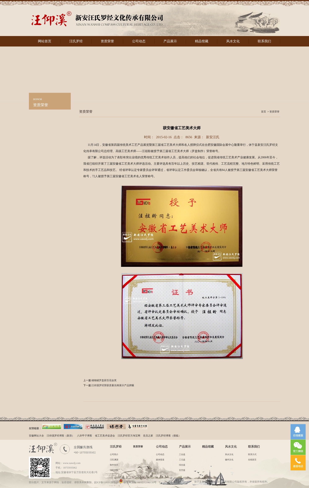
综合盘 (182, 465)
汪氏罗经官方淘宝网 (129, 435)
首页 (263, 111)
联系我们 (264, 41)
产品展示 (170, 41)
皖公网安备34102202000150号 (137, 482)
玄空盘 (182, 470)
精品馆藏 (201, 41)
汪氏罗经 (76, 41)
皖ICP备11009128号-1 (106, 482)
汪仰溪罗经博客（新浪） (60, 435)
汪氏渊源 (114, 459)
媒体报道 (160, 459)
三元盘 (182, 459)
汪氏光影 (114, 470)
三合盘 (182, 454)
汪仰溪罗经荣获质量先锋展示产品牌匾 (112, 385)
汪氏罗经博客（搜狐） (168, 435)
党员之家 (148, 435)
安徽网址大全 (36, 435)
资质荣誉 (107, 41)
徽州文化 (229, 459)
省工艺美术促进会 (105, 435)
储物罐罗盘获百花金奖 (104, 380)
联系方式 (252, 454)
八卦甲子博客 (84, 435)
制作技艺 (114, 465)
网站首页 (44, 41)
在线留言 (252, 459)
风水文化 (233, 41)
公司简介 (114, 454)
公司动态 (138, 41)
